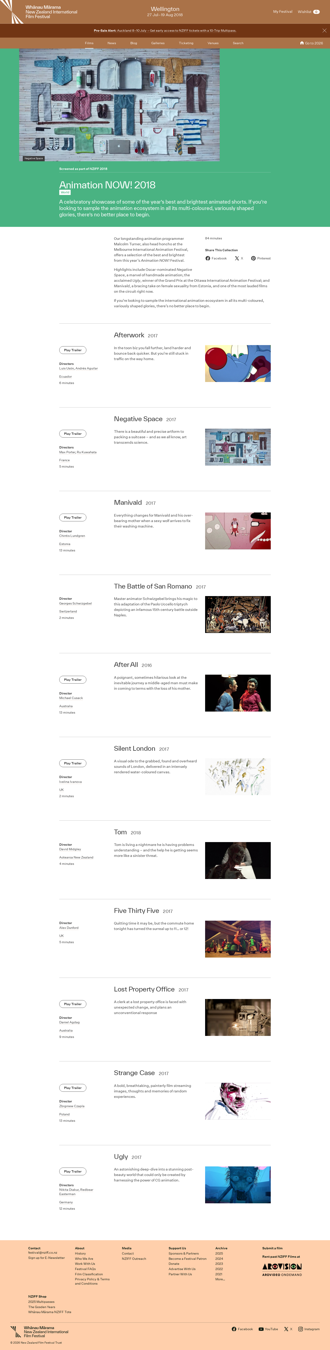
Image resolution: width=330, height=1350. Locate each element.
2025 (219, 1253)
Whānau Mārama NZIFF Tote (49, 1312)
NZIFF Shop (37, 1296)
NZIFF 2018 (98, 169)
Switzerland (68, 611)
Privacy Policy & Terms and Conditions (92, 1281)
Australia (66, 706)
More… (220, 1279)
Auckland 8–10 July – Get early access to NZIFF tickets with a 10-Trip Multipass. (165, 30)
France (64, 460)
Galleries (158, 43)
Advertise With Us (182, 1269)
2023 (219, 1264)
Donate (174, 1264)
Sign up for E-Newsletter (46, 1258)
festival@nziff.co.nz (42, 1252)
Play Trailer (73, 350)
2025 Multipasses (41, 1302)
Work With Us (85, 1264)
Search (238, 43)
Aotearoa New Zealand (76, 857)
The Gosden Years (41, 1307)
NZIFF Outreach (134, 1259)
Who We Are (84, 1259)
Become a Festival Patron (187, 1259)
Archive (221, 1248)
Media (126, 1248)
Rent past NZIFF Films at (281, 1257)
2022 (219, 1269)
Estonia (64, 544)
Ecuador (65, 376)
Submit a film (272, 1248)
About (79, 1248)
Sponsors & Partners (184, 1253)
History (80, 1253)
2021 (218, 1274)
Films (89, 43)
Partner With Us (180, 1274)
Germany (66, 1202)
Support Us (177, 1248)
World (65, 192)
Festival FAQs (85, 1269)
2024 (219, 1259)
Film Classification (89, 1274)
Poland (64, 1114)
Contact (34, 1248)
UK (61, 790)
